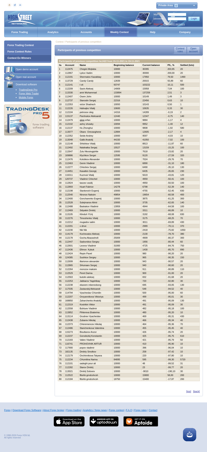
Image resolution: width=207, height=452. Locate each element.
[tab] (27, 69)
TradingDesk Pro (28, 89)
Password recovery (174, 24)
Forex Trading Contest (20, 45)
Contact (153, 410)
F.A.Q (129, 410)
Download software (21, 84)
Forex (7, 410)
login (156, 14)
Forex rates (140, 410)
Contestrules (180, 50)
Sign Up (158, 24)
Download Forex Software (26, 410)
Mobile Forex (26, 97)
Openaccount (193, 50)
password (158, 18)
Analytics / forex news (95, 410)
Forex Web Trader (29, 93)
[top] (188, 391)
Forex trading (73, 410)
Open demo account (21, 69)
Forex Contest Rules (19, 51)
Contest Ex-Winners (19, 58)
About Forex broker (53, 410)
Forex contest (116, 410)
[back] (196, 391)
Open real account (20, 77)
